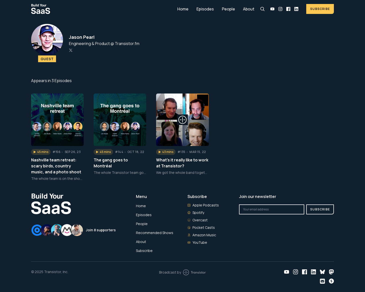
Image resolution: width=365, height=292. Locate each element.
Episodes (205, 9)
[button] (41, 152)
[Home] (101, 9)
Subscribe (320, 9)
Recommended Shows (154, 232)
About (248, 9)
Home (182, 9)
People (228, 9)
